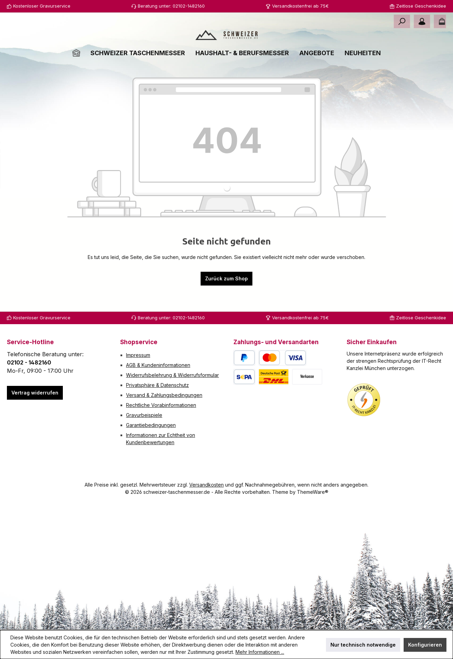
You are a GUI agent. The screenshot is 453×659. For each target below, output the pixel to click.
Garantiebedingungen (151, 425)
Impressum (138, 355)
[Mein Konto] (422, 21)
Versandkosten (206, 485)
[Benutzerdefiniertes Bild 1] (364, 400)
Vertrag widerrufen (34, 393)
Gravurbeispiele (144, 415)
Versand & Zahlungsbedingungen (164, 395)
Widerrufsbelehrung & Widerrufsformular (172, 375)
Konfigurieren (425, 645)
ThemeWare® (312, 492)
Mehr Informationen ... (259, 652)
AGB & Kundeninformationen (158, 365)
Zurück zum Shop (226, 304)
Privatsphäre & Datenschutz (157, 385)
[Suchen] (402, 21)
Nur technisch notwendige (363, 645)
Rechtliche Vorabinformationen (161, 405)
